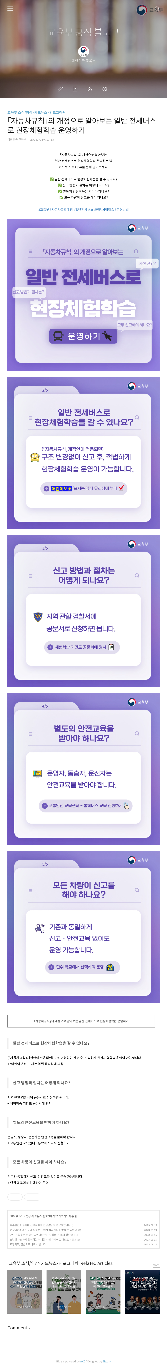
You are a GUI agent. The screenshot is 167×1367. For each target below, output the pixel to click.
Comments (18, 1328)
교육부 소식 (17, 1216)
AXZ (82, 1361)
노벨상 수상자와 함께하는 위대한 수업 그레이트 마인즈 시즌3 (43, 1239)
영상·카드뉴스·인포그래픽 (40, 1216)
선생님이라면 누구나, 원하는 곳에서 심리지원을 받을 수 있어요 (43, 1230)
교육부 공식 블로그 (83, 32)
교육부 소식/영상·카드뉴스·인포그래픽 (36, 112)
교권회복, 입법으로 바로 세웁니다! (28, 1244)
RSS (90, 89)
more (156, 1265)
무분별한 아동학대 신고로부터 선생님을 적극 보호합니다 (40, 1225)
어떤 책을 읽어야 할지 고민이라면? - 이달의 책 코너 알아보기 (42, 1234)
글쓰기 (61, 89)
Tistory (107, 1361)
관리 (105, 89)
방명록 (76, 89)
